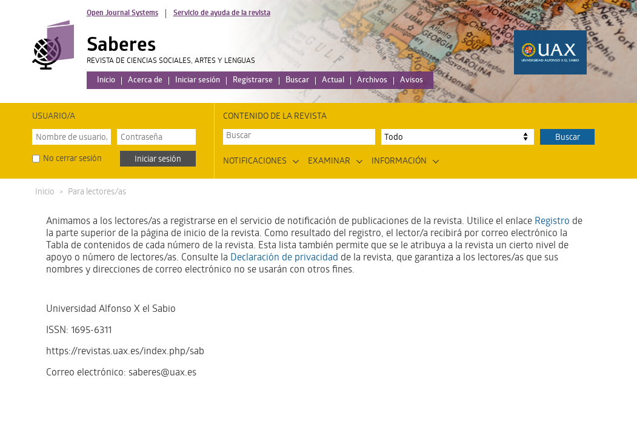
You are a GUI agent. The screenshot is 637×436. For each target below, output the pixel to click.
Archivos (372, 81)
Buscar (297, 81)
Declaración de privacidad (284, 258)
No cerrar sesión (72, 159)
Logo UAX (550, 52)
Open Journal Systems (122, 13)
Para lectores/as (97, 193)
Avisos (411, 81)
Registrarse (253, 81)
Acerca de (145, 81)
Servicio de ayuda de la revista (221, 13)
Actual (333, 81)
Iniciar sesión (197, 81)
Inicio (106, 81)
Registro (552, 222)
